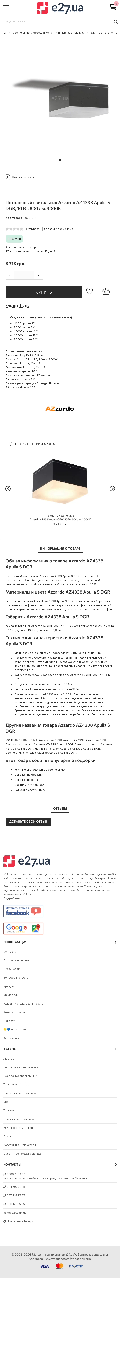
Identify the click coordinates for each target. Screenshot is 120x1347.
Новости (9, 1021)
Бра (5, 1101)
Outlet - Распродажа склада (22, 1153)
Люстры (8, 1058)
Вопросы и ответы (16, 977)
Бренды (8, 986)
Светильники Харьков (29, 785)
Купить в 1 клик (17, 305)
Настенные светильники (20, 1093)
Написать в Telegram (19, 1221)
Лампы (7, 1136)
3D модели (10, 995)
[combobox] (60, 21)
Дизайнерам (11, 969)
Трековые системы (16, 1084)
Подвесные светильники (20, 1076)
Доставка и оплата (16, 960)
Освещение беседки (28, 774)
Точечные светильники (19, 1119)
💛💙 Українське (14, 1029)
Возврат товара (14, 1012)
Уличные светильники (70, 32)
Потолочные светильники (20, 1067)
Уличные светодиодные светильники (39, 769)
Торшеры (9, 1110)
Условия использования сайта (23, 1003)
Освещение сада (26, 779)
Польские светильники (29, 790)
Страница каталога (20, 177)
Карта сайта (11, 1038)
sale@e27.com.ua (14, 1212)
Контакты (9, 951)
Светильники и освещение (31, 32)
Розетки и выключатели (19, 1145)
